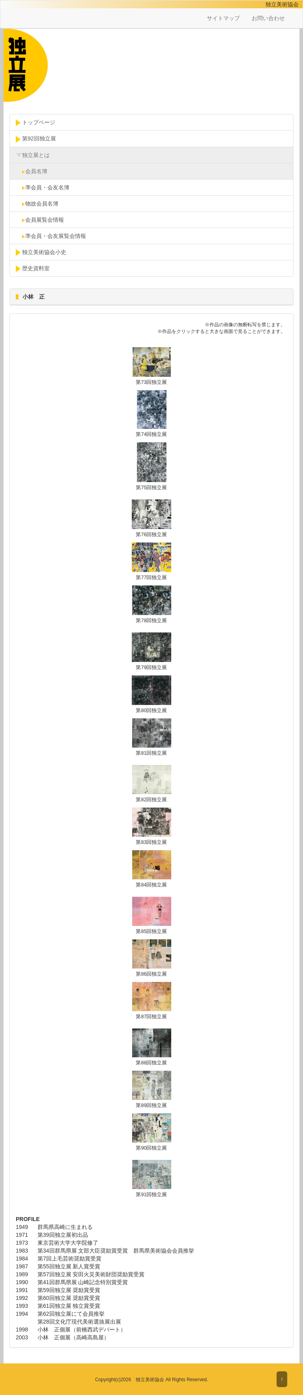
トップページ (35, 122)
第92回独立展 (36, 138)
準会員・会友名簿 (42, 187)
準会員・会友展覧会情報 (51, 236)
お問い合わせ (268, 18)
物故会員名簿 (37, 203)
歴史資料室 (33, 268)
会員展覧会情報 (40, 220)
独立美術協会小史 (41, 252)
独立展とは (33, 155)
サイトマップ (223, 18)
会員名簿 (31, 171)
